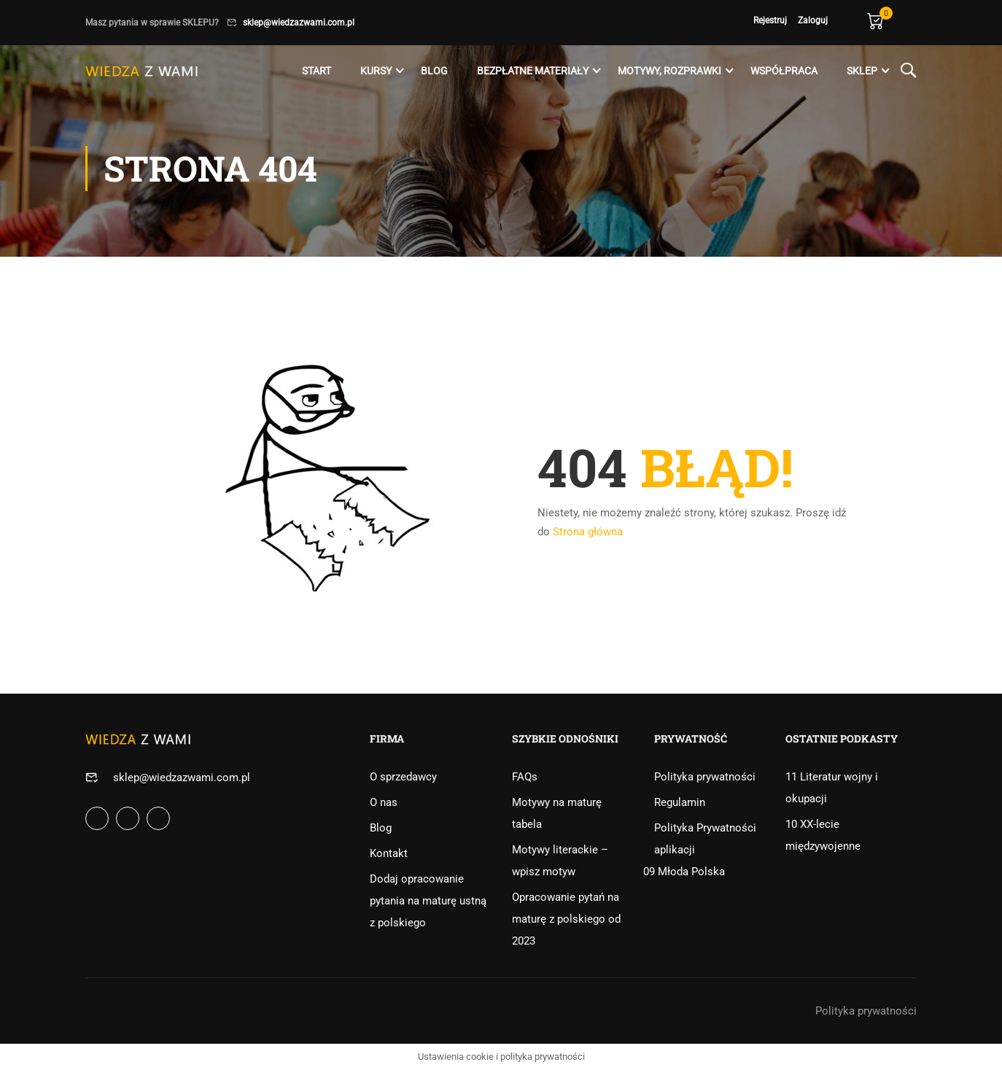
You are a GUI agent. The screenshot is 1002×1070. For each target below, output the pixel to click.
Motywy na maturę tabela (557, 813)
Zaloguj (813, 20)
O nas (383, 802)
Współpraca (783, 71)
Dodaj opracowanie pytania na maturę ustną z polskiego (428, 900)
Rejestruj (770, 20)
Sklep (862, 71)
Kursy (376, 71)
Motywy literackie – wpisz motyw (560, 860)
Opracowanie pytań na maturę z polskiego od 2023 (566, 919)
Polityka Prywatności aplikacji (705, 838)
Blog (434, 71)
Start (316, 71)
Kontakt (389, 853)
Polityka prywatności (705, 776)
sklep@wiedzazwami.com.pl (298, 23)
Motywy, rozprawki (669, 71)
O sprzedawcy (403, 776)
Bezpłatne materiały (533, 71)
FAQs (524, 776)
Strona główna (588, 531)
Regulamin (679, 802)
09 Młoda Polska (684, 871)
